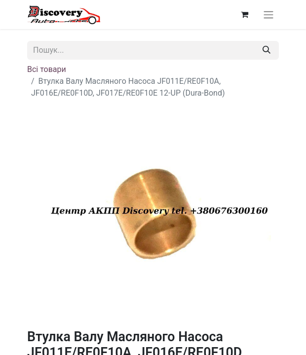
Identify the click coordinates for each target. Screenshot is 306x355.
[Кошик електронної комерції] (244, 14)
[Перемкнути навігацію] (268, 14)
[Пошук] (266, 50)
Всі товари (46, 69)
